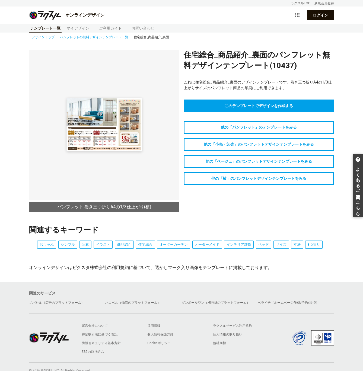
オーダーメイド (207, 244)
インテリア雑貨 (239, 244)
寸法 (297, 244)
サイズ (281, 244)
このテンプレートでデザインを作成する (259, 106)
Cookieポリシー (159, 343)
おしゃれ (47, 244)
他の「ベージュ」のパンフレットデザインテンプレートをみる (259, 161)
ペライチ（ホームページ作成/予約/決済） (288, 303)
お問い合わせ (143, 28)
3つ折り (314, 244)
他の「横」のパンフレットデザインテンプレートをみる (258, 178)
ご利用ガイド (110, 28)
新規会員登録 (324, 3)
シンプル (68, 244)
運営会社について (95, 326)
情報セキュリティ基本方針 (101, 343)
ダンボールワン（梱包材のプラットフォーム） (216, 303)
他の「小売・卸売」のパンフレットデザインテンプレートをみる (259, 144)
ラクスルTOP (300, 3)
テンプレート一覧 (45, 28)
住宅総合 (145, 244)
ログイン (320, 15)
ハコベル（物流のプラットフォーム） (133, 303)
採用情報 (153, 326)
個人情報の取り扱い (227, 334)
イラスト (103, 244)
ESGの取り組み (93, 352)
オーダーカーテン (174, 244)
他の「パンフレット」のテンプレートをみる (259, 127)
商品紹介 (124, 244)
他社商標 (219, 343)
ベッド (263, 244)
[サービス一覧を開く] (297, 15)
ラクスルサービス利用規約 (232, 326)
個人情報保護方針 (160, 334)
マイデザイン (77, 28)
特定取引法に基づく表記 (99, 334)
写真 (85, 244)
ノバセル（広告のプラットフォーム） (56, 303)
